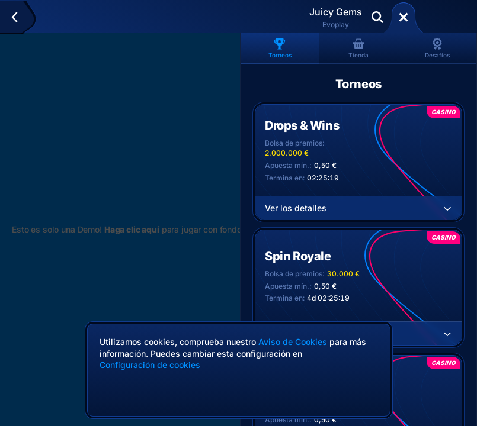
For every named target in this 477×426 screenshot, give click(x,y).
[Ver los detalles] (447, 208)
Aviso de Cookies (292, 342)
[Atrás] (20, 17)
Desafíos (437, 48)
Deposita (444, 17)
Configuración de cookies (150, 365)
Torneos (280, 48)
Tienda (358, 48)
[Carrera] (403, 17)
